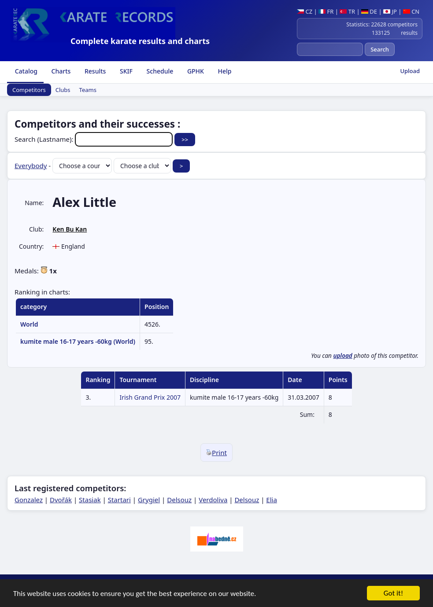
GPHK (194, 71)
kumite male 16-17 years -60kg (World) (77, 341)
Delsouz (179, 499)
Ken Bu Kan (69, 229)
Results (94, 71)
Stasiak (90, 499)
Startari (119, 499)
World (29, 324)
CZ (304, 11)
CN (411, 11)
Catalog (25, 71)
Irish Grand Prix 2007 (150, 397)
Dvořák (61, 499)
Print (216, 452)
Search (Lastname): (94, 139)
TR (347, 11)
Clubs (63, 90)
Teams (87, 90)
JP (390, 11)
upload (342, 356)
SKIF (125, 71)
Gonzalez (29, 499)
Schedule (159, 71)
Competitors (29, 90)
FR (325, 11)
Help (224, 71)
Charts (60, 71)
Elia (271, 499)
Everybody (31, 165)
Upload (410, 71)
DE (369, 11)
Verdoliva (213, 499)
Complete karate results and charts (140, 41)
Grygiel (149, 499)
